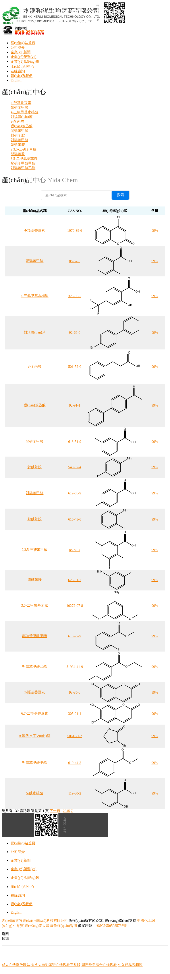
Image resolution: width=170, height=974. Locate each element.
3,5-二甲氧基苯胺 (24, 158)
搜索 (120, 195)
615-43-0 (74, 519)
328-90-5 (74, 296)
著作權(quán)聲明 (63, 926)
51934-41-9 (74, 667)
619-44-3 (74, 763)
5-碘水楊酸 (34, 793)
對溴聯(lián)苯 (22, 117)
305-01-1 (74, 714)
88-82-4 (74, 550)
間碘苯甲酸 (19, 131)
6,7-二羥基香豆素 (34, 713)
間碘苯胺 (18, 154)
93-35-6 (74, 692)
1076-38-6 (74, 230)
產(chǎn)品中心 (22, 66)
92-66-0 (74, 332)
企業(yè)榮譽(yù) (23, 57)
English (16, 80)
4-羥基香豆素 (21, 103)
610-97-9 (74, 636)
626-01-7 (74, 580)
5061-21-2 (74, 736)
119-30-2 (74, 793)
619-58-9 (74, 493)
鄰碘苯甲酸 (19, 107)
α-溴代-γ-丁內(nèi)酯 (34, 736)
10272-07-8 (74, 606)
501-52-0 (74, 366)
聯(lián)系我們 (22, 76)
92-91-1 (74, 405)
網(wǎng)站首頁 (23, 843)
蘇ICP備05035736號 (111, 926)
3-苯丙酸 (17, 121)
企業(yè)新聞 (21, 52)
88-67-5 (74, 261)
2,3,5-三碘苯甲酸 (24, 149)
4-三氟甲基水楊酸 (24, 112)
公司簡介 (18, 47)
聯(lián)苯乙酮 (22, 126)
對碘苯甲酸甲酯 (34, 762)
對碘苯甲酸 (19, 140)
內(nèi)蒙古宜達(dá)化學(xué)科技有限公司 (35, 920)
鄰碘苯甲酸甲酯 (23, 163)
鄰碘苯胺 (18, 145)
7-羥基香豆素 (34, 692)
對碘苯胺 (18, 135)
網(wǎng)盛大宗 (37, 926)
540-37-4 (74, 467)
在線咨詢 (18, 71)
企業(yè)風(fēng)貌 (25, 61)
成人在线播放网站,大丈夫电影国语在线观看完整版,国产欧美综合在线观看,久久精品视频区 (72, 965)
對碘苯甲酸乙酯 (23, 168)
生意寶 (18, 926)
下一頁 (55, 811)
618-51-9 (74, 442)
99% (154, 230)
